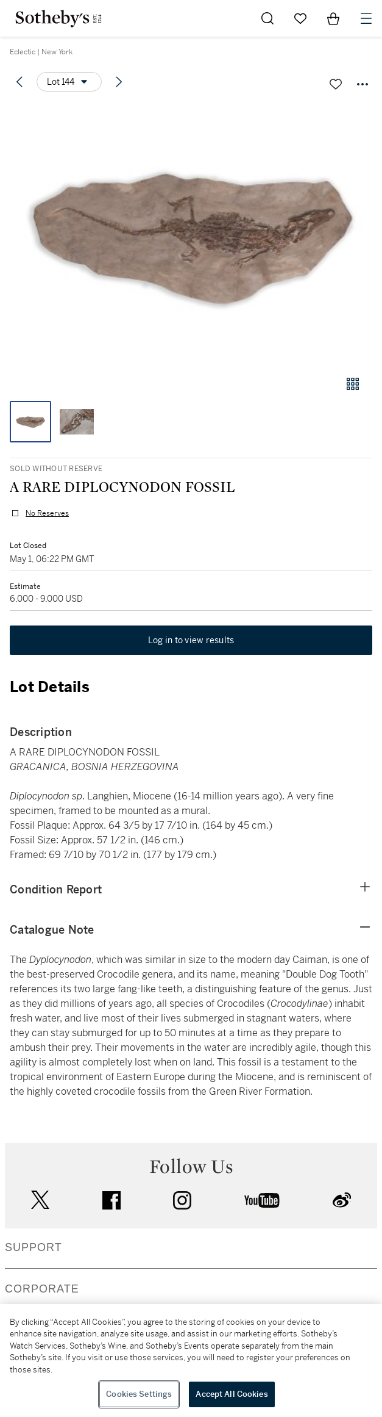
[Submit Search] (267, 18)
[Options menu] (69, 82)
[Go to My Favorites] (300, 18)
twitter (40, 1200)
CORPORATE (42, 1289)
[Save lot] (335, 84)
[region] (191, 1360)
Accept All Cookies (231, 1394)
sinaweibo (342, 1200)
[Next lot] (119, 82)
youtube (262, 1200)
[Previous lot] (19, 82)
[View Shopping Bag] (333, 18)
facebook (111, 1200)
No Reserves (47, 513)
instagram (182, 1200)
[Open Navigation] (366, 18)
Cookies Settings (139, 1394)
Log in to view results (191, 640)
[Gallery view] (353, 384)
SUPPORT (33, 1247)
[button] (191, 234)
